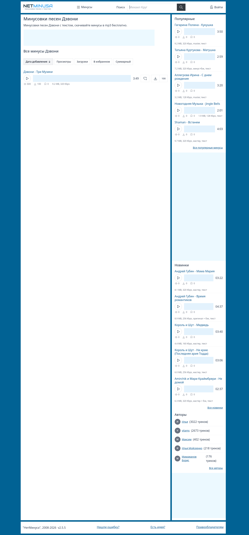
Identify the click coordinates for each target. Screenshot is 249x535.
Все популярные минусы (208, 147)
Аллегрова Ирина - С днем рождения (193, 76)
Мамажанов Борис (189, 458)
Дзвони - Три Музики (38, 72)
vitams (186, 430)
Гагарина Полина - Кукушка (194, 25)
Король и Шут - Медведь (192, 325)
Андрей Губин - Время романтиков (190, 298)
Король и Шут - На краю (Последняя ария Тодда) (191, 351)
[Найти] (181, 7)
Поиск (120, 7)
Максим (187, 439)
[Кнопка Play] (27, 78)
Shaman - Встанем (187, 122)
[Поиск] (152, 7)
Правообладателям (210, 527)
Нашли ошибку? (108, 527)
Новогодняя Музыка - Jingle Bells (197, 103)
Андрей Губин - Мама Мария (195, 271)
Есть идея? (157, 527)
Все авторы (216, 468)
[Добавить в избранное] (145, 78)
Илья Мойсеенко (192, 448)
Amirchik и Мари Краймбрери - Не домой (198, 380)
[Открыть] (159, 78)
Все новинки (215, 407)
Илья (185, 421)
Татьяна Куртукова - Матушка (195, 50)
